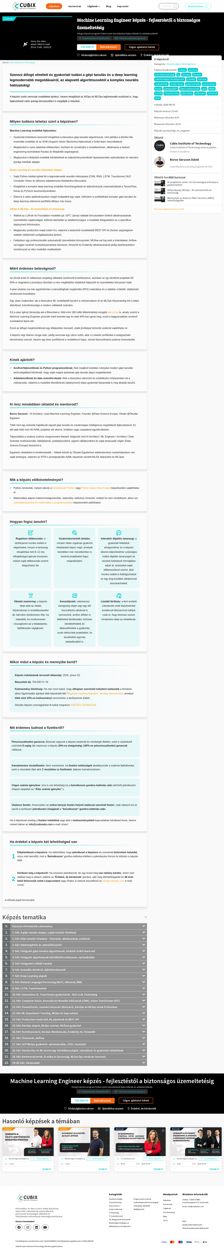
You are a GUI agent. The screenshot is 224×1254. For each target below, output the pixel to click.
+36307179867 (194, 1199)
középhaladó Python (63, 488)
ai (178, 74)
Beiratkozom (108, 47)
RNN (212, 88)
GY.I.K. (165, 1220)
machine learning (164, 74)
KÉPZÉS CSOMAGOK (84, 705)
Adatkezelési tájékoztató (192, 1225)
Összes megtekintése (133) (169, 209)
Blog (108, 6)
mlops (182, 70)
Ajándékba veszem (123, 55)
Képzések (167, 1200)
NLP (157, 98)
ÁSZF (184, 1221)
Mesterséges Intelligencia (181, 64)
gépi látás (186, 93)
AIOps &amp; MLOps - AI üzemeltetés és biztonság (189, 191)
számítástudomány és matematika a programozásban (43, 502)
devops (186, 74)
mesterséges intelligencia (169, 79)
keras (158, 88)
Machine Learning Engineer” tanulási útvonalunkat (95, 693)
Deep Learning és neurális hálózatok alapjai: (36, 170)
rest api (202, 79)
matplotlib (161, 84)
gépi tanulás (193, 84)
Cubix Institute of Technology (22, 62)
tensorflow (209, 84)
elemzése (113, 312)
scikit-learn (176, 84)
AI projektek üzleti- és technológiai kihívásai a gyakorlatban (192, 183)
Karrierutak (74, 6)
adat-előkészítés (189, 88)
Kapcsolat (122, 6)
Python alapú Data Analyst (96, 488)
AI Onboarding (169, 1212)
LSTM (158, 93)
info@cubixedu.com (113, 881)
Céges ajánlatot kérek (142, 47)
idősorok (200, 93)
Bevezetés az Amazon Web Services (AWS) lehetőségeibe (190, 199)
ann (204, 88)
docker (197, 74)
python (193, 70)
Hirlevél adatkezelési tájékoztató (195, 1228)
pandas (191, 79)
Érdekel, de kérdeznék (154, 55)
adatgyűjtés (170, 88)
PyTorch (212, 93)
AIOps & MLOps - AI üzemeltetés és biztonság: (37, 209)
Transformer (171, 93)
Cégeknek (167, 1208)
